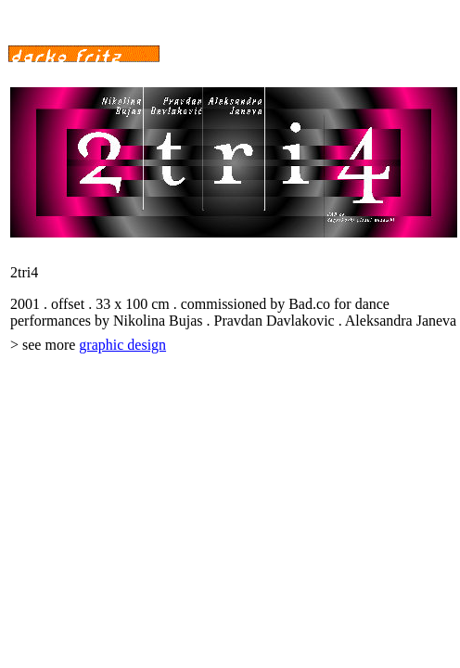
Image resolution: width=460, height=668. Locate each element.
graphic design (122, 345)
